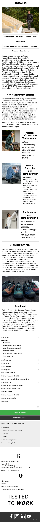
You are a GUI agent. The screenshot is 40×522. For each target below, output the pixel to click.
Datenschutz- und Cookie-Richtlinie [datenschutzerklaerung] (12, 489)
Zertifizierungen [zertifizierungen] (6, 360)
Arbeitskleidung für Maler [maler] (10, 440)
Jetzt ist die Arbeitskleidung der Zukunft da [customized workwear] (15, 379)
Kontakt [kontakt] (3, 484)
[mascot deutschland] (23, 516)
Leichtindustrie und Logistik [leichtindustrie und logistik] (12, 348)
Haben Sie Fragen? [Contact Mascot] (20, 418)
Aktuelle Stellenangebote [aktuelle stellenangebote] (9, 486)
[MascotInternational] (28, 516)
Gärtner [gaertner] (15, 51)
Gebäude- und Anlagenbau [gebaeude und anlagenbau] (12, 345)
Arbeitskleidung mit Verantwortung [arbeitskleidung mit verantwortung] (12, 385)
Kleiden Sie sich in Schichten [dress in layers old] (10, 395)
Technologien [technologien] (5, 363)
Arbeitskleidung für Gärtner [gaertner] (10, 443)
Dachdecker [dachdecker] (24, 51)
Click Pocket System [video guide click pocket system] (8, 373)
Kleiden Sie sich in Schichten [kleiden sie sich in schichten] (10, 376)
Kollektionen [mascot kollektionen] (5, 337)
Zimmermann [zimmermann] (9, 36)
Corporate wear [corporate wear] (8, 356)
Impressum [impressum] (5, 520)
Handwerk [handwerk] (6, 343)
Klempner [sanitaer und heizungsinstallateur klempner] (34, 46)
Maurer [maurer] (28, 36)
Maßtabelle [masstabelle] (5, 401)
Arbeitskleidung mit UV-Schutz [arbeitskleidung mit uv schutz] (11, 388)
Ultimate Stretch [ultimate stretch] (6, 392)
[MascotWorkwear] (11, 516)
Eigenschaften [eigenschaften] (6, 382)
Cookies (35, 520)
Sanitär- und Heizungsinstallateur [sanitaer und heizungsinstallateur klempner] (16, 46)
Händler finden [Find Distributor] (19, 412)
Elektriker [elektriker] (19, 36)
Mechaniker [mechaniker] (20, 41)
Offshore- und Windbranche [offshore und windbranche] (12, 353)
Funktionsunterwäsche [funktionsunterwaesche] (8, 398)
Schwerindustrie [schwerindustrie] (8, 351)
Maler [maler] (35, 36)
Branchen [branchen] (4, 340)
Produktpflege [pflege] (5, 369)
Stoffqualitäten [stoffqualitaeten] (6, 366)
